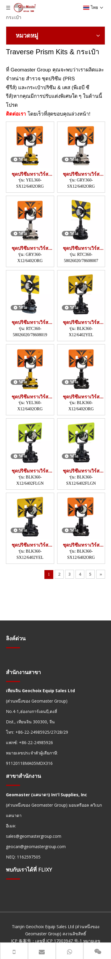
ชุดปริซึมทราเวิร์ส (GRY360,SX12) (81, 174)
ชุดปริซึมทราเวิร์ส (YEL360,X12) (30, 397)
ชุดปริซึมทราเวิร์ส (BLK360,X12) (81, 322)
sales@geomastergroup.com (33, 836)
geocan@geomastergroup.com (36, 846)
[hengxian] (13, 647)
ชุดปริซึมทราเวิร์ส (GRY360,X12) (30, 248)
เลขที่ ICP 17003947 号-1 (58, 941)
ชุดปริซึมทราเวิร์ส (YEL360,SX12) (30, 174)
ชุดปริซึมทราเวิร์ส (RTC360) (81, 248)
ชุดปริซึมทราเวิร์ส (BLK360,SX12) (81, 471)
